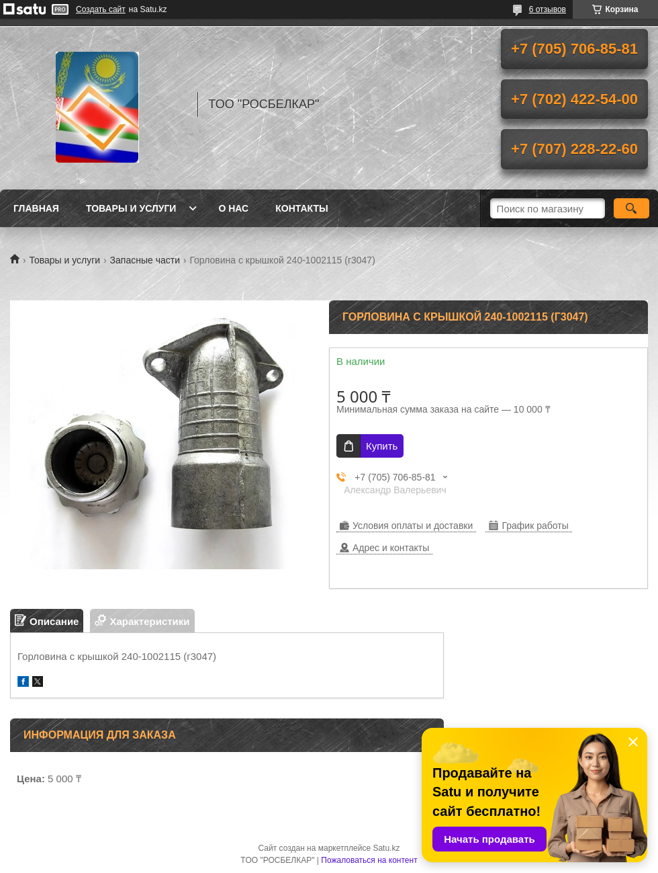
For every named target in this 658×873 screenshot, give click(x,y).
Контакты (301, 208)
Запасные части (145, 260)
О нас (233, 208)
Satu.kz (386, 848)
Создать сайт (101, 9)
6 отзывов (547, 9)
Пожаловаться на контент (369, 860)
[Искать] (631, 208)
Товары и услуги (131, 208)
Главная (36, 208)
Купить (381, 446)
